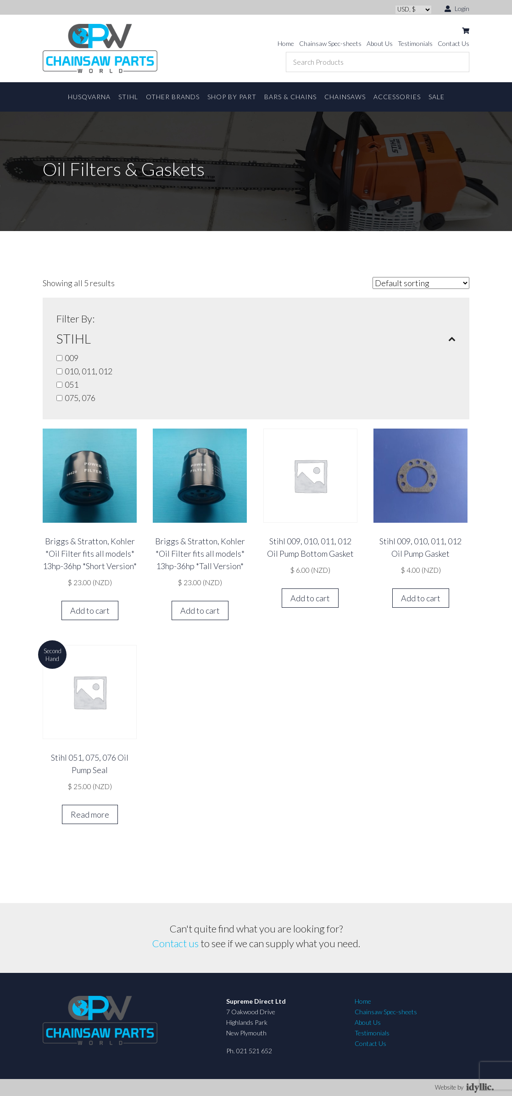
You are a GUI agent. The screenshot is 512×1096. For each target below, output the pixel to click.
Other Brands (173, 97)
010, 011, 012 (88, 371)
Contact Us (453, 43)
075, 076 (80, 398)
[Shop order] (421, 283)
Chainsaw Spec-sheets (330, 43)
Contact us (175, 943)
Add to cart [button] (90, 610)
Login (457, 8)
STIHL (128, 97)
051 (71, 384)
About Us (380, 43)
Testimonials (415, 43)
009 (71, 358)
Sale (437, 97)
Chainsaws (345, 97)
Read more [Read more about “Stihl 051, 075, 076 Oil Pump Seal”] (90, 814)
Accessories (397, 97)
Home (286, 43)
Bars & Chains (290, 97)
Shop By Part (231, 97)
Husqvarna (89, 97)
